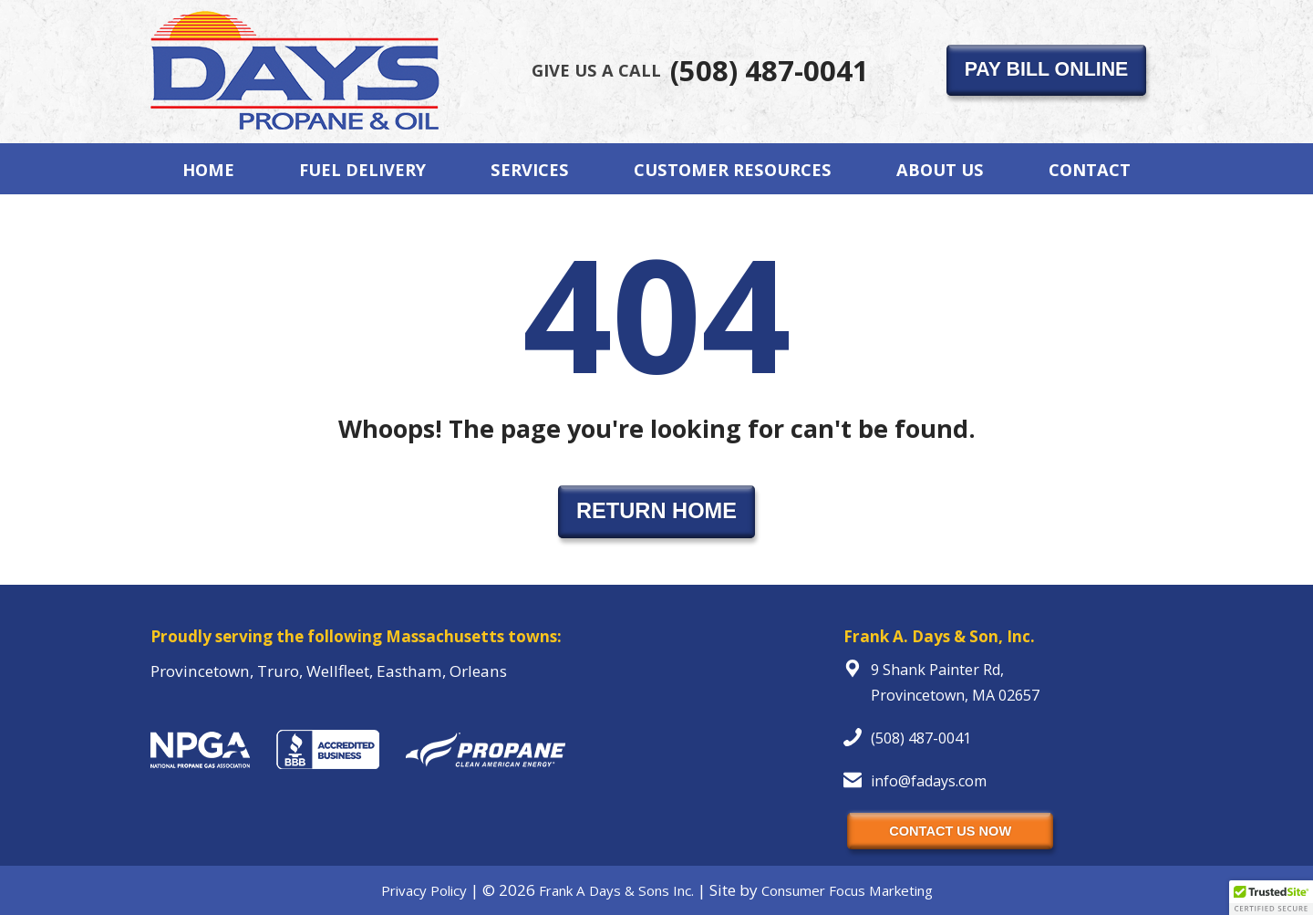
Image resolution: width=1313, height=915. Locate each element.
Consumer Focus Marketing (847, 890)
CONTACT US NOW (950, 831)
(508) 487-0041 (700, 70)
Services (530, 169)
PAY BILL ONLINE (1047, 69)
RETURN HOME (656, 511)
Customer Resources (733, 169)
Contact (1090, 169)
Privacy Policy (424, 890)
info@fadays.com (929, 781)
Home (208, 169)
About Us (940, 169)
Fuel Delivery (362, 169)
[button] (1271, 897)
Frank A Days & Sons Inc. (616, 890)
